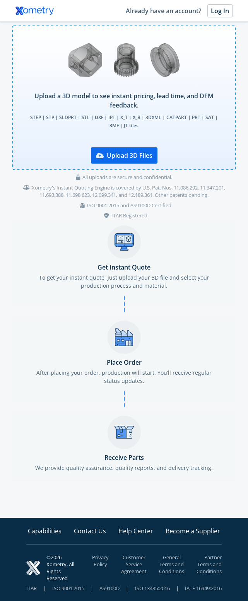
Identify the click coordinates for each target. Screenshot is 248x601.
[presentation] (124, 98)
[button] (124, 98)
